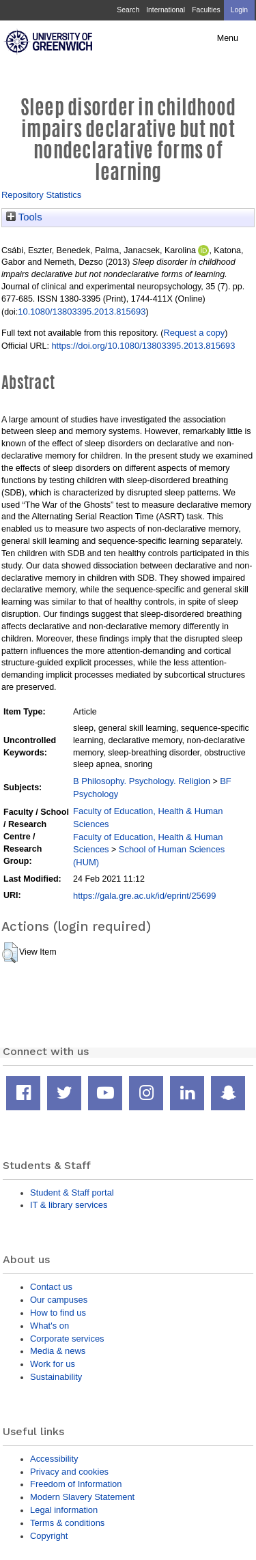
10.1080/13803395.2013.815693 (81, 311)
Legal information (64, 1510)
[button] (10, 952)
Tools (24, 217)
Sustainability (56, 1377)
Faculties (206, 10)
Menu (227, 38)
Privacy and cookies (69, 1472)
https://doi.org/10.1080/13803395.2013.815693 (143, 346)
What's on (49, 1325)
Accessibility (54, 1459)
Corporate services (67, 1338)
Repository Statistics (41, 195)
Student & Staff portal (72, 1192)
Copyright (49, 1536)
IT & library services (68, 1205)
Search (128, 10)
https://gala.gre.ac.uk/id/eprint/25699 (144, 896)
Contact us (51, 1287)
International (165, 10)
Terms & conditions (67, 1523)
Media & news (57, 1351)
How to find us (58, 1313)
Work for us (52, 1364)
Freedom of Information (76, 1484)
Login (239, 10)
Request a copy (194, 333)
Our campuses (58, 1300)
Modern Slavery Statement (82, 1497)
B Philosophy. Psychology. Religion (141, 781)
